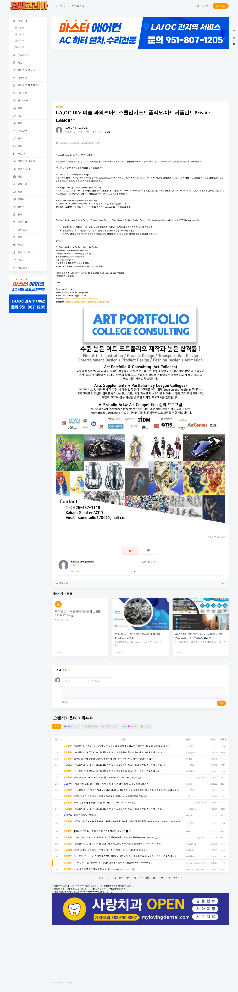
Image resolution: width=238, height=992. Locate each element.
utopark (189, 815)
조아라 (189, 784)
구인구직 (19, 28)
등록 (221, 703)
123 (147, 878)
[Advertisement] (140, 75)
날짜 (213, 739)
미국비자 (190, 796)
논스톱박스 (191, 746)
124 (154, 878)
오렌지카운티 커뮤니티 (73, 718)
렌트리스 (19, 40)
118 (114, 878)
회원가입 (220, 6)
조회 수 (223, 739)
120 (127, 878)
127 (175, 878)
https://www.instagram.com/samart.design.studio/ (87, 302)
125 (161, 878)
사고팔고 (19, 34)
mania (188, 831)
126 (168, 878)
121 (134, 878)
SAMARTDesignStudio (76, 128)
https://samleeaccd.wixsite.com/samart (81, 299)
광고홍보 (19, 46)
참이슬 (189, 759)
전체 (56, 726)
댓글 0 (107, 132)
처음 (101, 878)
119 (120, 878)
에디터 (65, 702)
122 (141, 878)
